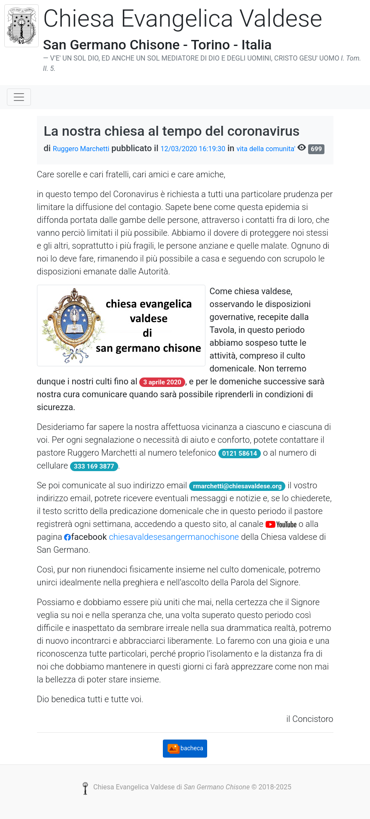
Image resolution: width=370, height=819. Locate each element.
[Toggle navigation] (19, 97)
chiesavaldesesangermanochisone (173, 537)
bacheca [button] (185, 748)
